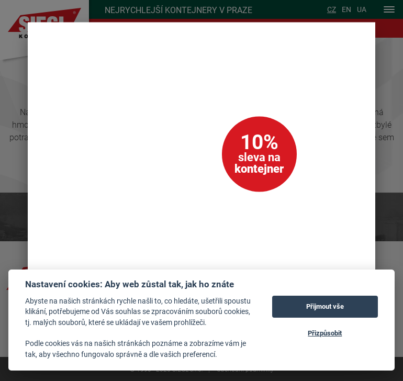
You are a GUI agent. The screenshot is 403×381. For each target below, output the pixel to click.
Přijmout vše (325, 306)
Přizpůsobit (325, 333)
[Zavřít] (353, 45)
